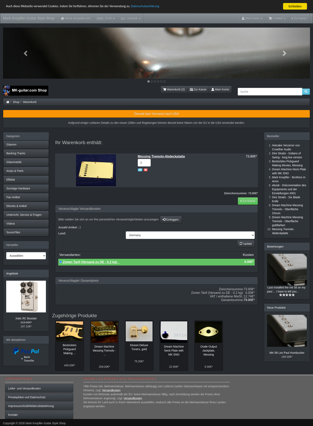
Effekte (10, 179)
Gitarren (11, 144)
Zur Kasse (299, 18)
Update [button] (246, 243)
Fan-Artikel (13, 197)
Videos (10, 223)
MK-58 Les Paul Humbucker (286, 352)
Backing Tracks (15, 153)
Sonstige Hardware (18, 188)
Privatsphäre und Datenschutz (27, 397)
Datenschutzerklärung (154, 6)
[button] (26, 53)
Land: (62, 233)
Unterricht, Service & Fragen (24, 214)
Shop (16, 102)
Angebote (12, 273)
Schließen (295, 6)
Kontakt (13, 414)
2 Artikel (277, 18)
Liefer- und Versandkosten (24, 388)
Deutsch (131, 18)
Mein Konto (220, 89)
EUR (106, 18)
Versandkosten (111, 390)
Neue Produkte (276, 307)
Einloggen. (170, 219)
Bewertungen (275, 246)
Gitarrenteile (14, 162)
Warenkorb (30, 102)
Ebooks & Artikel (16, 206)
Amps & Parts (15, 170)
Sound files (13, 232)
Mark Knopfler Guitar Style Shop (29, 18)
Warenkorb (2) (174, 89)
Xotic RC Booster (26, 318)
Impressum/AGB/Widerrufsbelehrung (31, 406)
